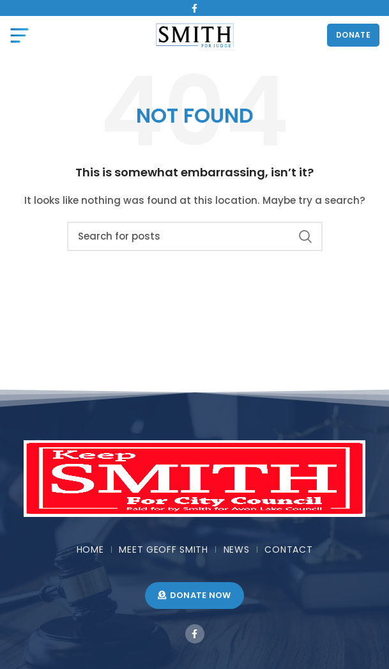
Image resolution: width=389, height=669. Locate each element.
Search (305, 236)
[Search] (195, 236)
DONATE (353, 34)
